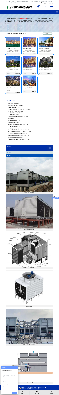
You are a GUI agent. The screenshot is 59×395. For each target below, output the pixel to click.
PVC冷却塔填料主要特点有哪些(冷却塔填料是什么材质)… (20, 131)
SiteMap (37, 388)
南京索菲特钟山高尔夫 (11, 48)
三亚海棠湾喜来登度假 (44, 48)
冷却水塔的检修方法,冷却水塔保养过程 (16, 137)
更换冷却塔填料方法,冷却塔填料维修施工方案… (18, 124)
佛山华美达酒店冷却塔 (44, 67)
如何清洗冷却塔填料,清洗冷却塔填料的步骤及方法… (19, 135)
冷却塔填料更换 (19, 7)
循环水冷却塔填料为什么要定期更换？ (16, 111)
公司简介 (44, 3)
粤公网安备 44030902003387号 (27, 388)
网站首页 (15, 33)
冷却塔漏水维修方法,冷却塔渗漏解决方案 (16, 112)
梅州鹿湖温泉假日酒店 (11, 67)
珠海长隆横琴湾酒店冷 (28, 67)
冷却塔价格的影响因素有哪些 (14, 120)
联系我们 (51, 3)
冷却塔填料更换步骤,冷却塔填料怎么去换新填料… (18, 116)
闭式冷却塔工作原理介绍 (13, 103)
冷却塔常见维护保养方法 (13, 128)
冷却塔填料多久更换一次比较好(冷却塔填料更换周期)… (19, 109)
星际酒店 (24, 33)
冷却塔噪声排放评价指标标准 (14, 122)
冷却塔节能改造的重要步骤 (14, 126)
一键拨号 (22, 392)
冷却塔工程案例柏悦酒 (28, 87)
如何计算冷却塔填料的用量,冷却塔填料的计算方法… (19, 129)
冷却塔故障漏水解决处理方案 (14, 107)
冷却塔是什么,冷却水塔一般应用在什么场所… (17, 105)
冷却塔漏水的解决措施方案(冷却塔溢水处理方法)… (19, 139)
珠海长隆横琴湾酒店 (27, 48)
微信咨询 (37, 392)
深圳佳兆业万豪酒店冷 (11, 87)
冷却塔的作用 (11, 118)
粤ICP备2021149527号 (42, 387)
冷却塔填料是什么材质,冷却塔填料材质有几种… (18, 133)
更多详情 (17, 54)
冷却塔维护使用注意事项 (13, 114)
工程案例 (20, 33)
